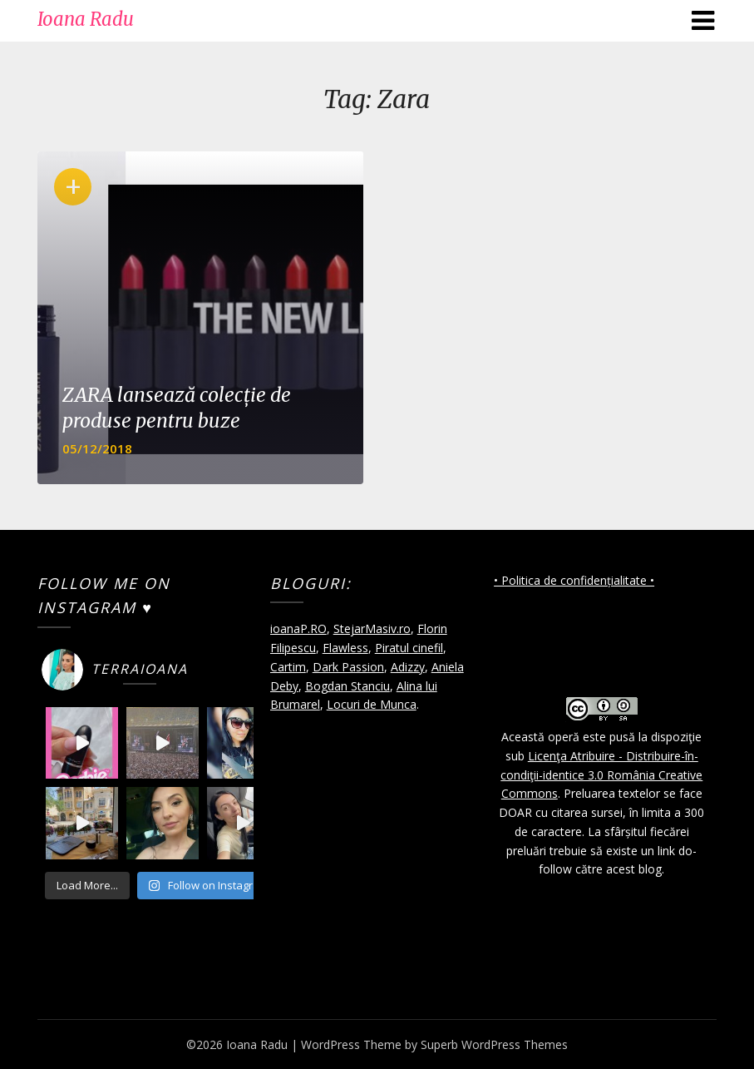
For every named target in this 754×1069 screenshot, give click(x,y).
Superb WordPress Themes (494, 1044)
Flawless (345, 648)
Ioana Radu (85, 19)
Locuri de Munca (371, 704)
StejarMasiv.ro (372, 628)
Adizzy (408, 667)
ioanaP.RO (298, 628)
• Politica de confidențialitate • (574, 580)
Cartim (288, 667)
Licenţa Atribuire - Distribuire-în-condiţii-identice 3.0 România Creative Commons (601, 775)
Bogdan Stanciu (347, 686)
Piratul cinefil (409, 648)
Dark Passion (348, 667)
